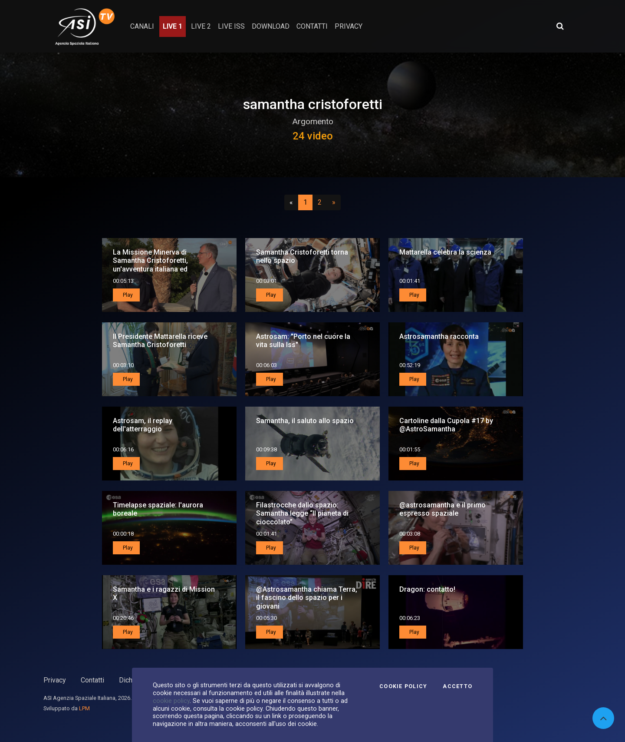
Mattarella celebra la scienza (445, 252)
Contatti (92, 680)
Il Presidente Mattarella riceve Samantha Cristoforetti (160, 340)
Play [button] (127, 295)
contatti (312, 26)
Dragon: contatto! (427, 589)
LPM (84, 708)
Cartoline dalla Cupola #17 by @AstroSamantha (446, 425)
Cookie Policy (403, 686)
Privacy (54, 680)
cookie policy (171, 700)
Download (270, 26)
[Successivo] (334, 202)
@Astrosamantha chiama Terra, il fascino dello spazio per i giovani (306, 597)
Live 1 (172, 26)
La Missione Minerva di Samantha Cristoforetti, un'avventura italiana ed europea (150, 265)
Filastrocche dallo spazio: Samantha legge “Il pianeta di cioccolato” (302, 513)
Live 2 (201, 26)
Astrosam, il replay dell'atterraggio (142, 425)
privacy (348, 26)
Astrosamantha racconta (439, 336)
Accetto (457, 686)
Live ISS (231, 26)
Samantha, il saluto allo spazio (305, 421)
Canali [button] (142, 26)
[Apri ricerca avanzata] (560, 26)
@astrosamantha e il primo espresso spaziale (442, 509)
